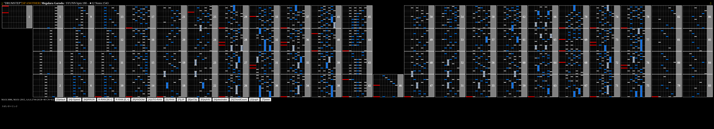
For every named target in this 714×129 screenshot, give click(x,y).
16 (152, 39)
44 (369, 39)
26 (245, 85)
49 (431, 39)
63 (555, 85)
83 (709, 85)
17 (152, 16)
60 (524, 62)
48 (431, 62)
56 (493, 62)
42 (369, 85)
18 (183, 85)
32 (276, 39)
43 (369, 62)
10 (121, 85)
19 (183, 62)
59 (524, 85)
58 (493, 16)
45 (369, 16)
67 (586, 85)
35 (307, 62)
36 (307, 39)
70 (586, 16)
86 (709, 16)
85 (709, 39)
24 (214, 39)
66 (555, 16)
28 (245, 39)
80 (678, 62)
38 (338, 85)
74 (616, 16)
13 (121, 16)
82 (678, 16)
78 (647, 16)
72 (616, 62)
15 (152, 62)
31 (276, 62)
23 (214, 62)
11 (121, 62)
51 (462, 85)
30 (276, 85)
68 (586, 62)
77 (647, 39)
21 (183, 16)
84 (709, 62)
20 (183, 39)
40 (338, 39)
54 (462, 16)
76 (647, 62)
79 (678, 85)
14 (152, 85)
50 (431, 16)
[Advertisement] (644, 116)
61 (524, 39)
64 (555, 62)
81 (678, 39)
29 (245, 16)
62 (524, 16)
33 (276, 16)
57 (493, 39)
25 (214, 16)
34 (307, 85)
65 (555, 39)
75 (647, 85)
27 (245, 62)
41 (338, 16)
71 (616, 85)
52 (462, 62)
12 (121, 39)
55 (493, 85)
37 (307, 16)
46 (400, 85)
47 (431, 85)
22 (214, 85)
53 (462, 39)
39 (338, 62)
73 (616, 39)
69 (586, 39)
